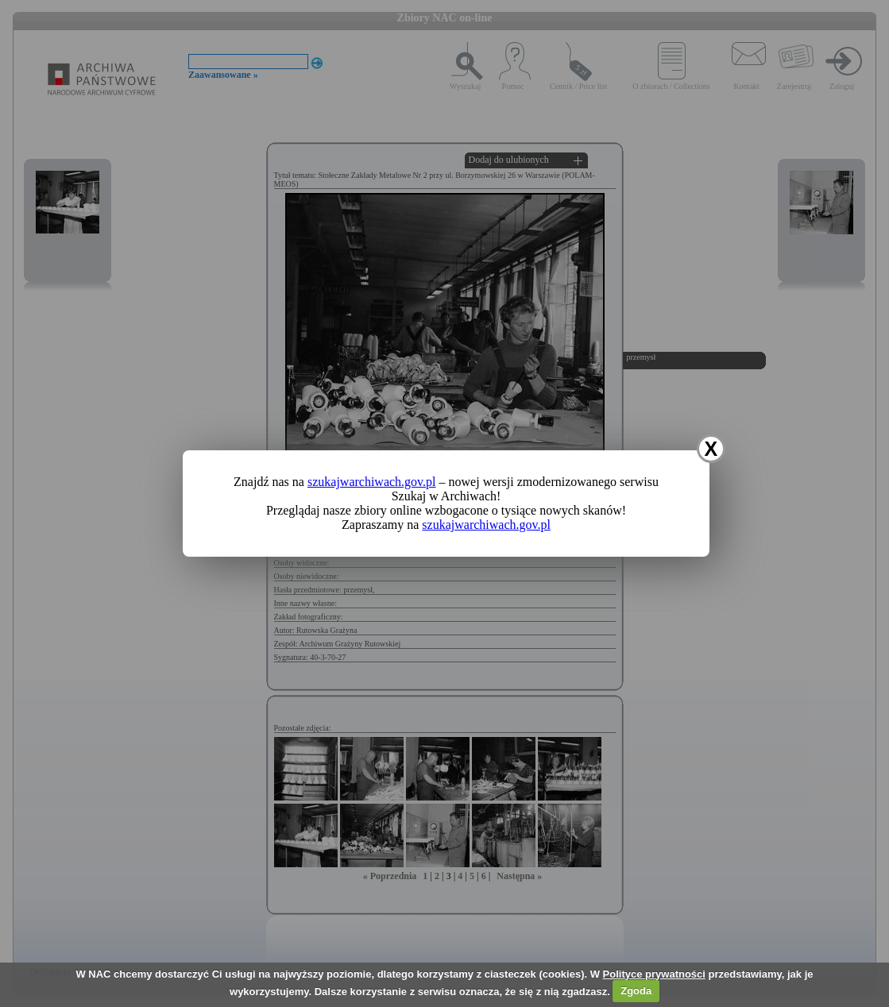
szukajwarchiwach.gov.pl (371, 481)
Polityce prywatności (654, 974)
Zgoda (635, 991)
